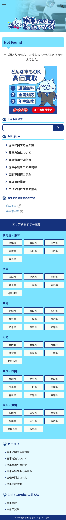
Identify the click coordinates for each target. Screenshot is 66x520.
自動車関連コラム (20, 174)
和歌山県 (12, 361)
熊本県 (12, 421)
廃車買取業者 (17, 182)
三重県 (54, 353)
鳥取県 (12, 378)
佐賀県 (33, 412)
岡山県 (54, 378)
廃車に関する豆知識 (21, 145)
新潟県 (12, 310)
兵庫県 (33, 344)
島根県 (33, 378)
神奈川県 (12, 293)
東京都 (54, 285)
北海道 (12, 242)
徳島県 (54, 387)
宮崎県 (54, 421)
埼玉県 (12, 285)
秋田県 (33, 251)
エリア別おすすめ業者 (23, 189)
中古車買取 (12, 211)
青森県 (33, 242)
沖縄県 (33, 429)
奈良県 (33, 353)
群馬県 (54, 276)
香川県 (12, 395)
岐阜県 (12, 327)
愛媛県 (33, 395)
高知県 (54, 395)
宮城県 (12, 251)
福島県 (12, 259)
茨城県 (12, 276)
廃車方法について (20, 152)
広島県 (12, 387)
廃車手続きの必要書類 (23, 167)
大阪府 (12, 344)
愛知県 (54, 327)
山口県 (33, 387)
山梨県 (33, 319)
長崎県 (54, 412)
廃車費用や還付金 (20, 160)
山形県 (54, 251)
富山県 (33, 310)
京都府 (54, 344)
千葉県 (33, 285)
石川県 (54, 310)
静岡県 (33, 327)
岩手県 (54, 242)
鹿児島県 (12, 429)
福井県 (12, 319)
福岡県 (12, 412)
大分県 (33, 421)
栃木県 (33, 276)
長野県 (54, 319)
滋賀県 (12, 353)
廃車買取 (11, 205)
